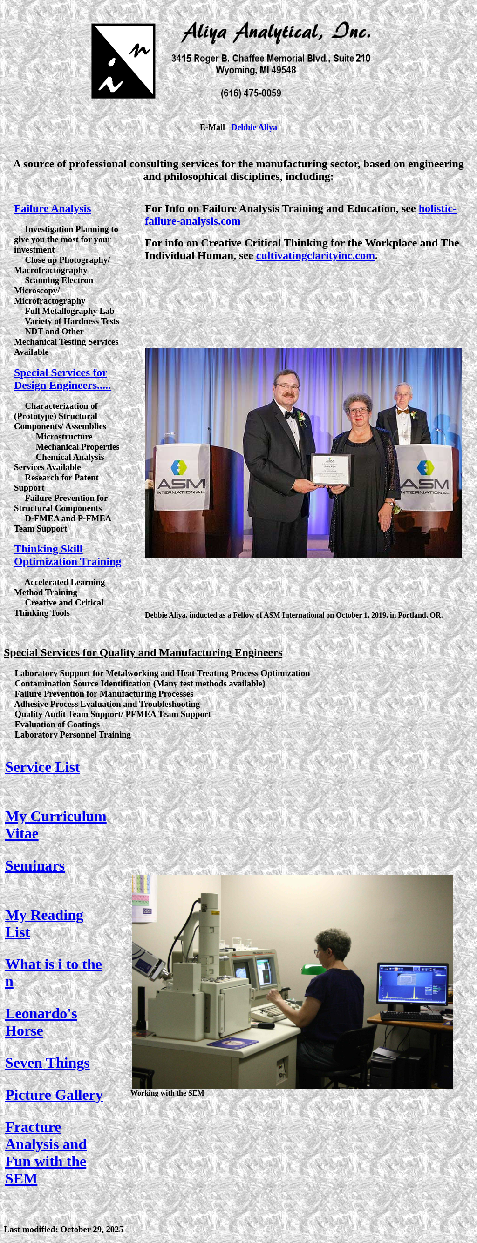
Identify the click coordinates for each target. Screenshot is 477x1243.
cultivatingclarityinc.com (315, 255)
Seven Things (47, 1062)
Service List (42, 766)
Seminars (35, 865)
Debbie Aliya (254, 127)
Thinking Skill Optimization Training (67, 555)
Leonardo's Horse (41, 1022)
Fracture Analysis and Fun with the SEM (46, 1152)
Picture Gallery (54, 1094)
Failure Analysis (52, 208)
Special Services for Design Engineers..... (62, 378)
